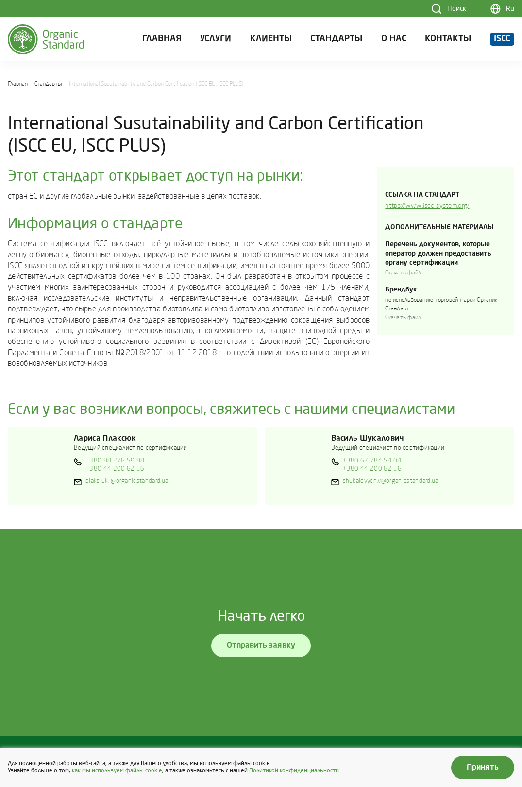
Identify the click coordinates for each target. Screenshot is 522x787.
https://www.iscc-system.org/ (427, 206)
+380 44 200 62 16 (114, 469)
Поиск (456, 8)
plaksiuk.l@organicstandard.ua (126, 481)
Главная (162, 39)
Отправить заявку (261, 646)
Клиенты (271, 39)
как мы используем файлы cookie (117, 771)
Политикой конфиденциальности (294, 771)
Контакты (448, 39)
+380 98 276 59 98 (114, 461)
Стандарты (336, 39)
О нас (393, 39)
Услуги (215, 39)
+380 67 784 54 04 (372, 461)
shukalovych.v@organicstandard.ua (390, 481)
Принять (483, 767)
